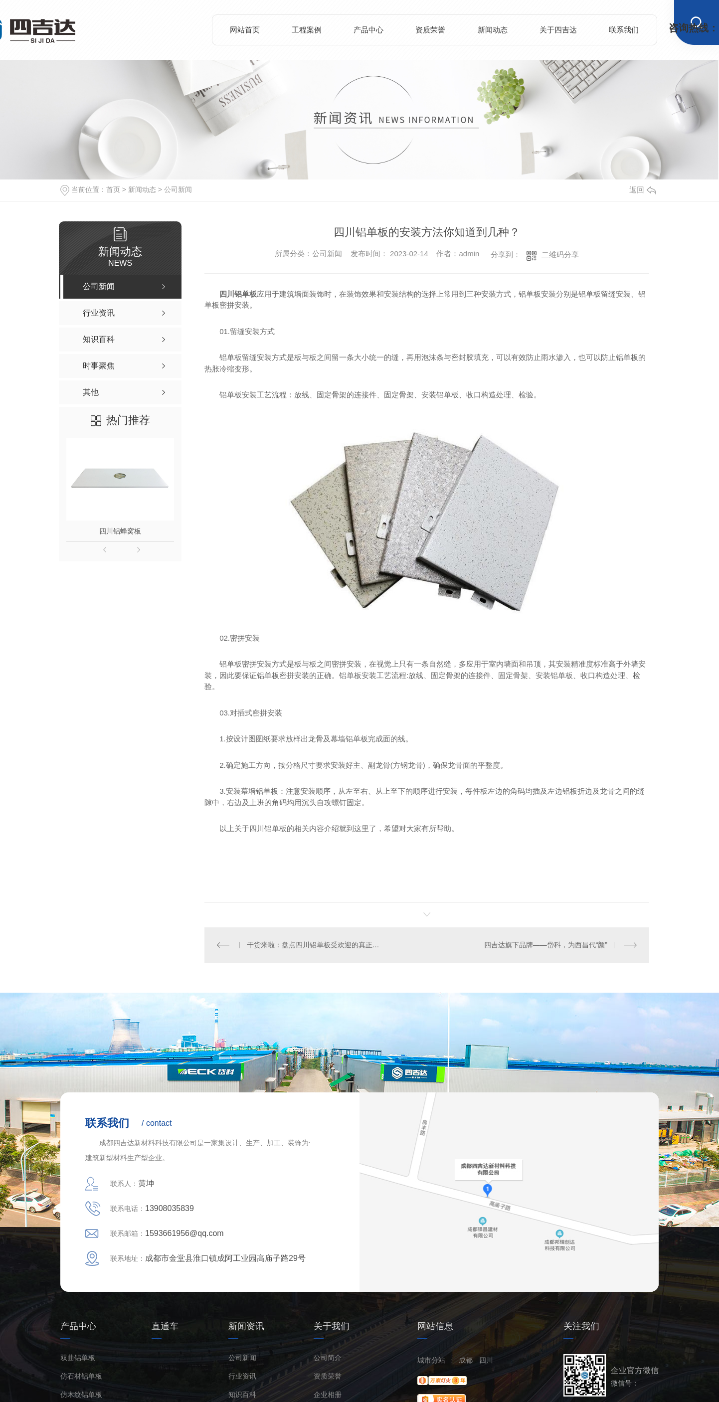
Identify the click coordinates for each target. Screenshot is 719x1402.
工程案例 (307, 29)
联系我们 (624, 29)
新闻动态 (493, 29)
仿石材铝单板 (81, 1376)
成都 (466, 1360)
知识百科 (242, 1394)
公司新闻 (178, 189)
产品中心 (368, 29)
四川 (486, 1360)
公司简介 (328, 1357)
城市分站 (431, 1360)
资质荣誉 (430, 29)
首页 (113, 189)
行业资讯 (242, 1376)
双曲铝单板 (77, 1357)
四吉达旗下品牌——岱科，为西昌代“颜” (545, 945)
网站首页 (245, 29)
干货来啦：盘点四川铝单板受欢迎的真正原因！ (315, 945)
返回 (642, 189)
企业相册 (328, 1394)
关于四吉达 (558, 29)
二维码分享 (560, 254)
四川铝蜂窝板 (120, 531)
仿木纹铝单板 (81, 1394)
